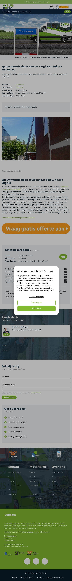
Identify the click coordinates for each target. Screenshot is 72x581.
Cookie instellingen (36, 297)
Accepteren (36, 308)
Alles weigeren (36, 303)
